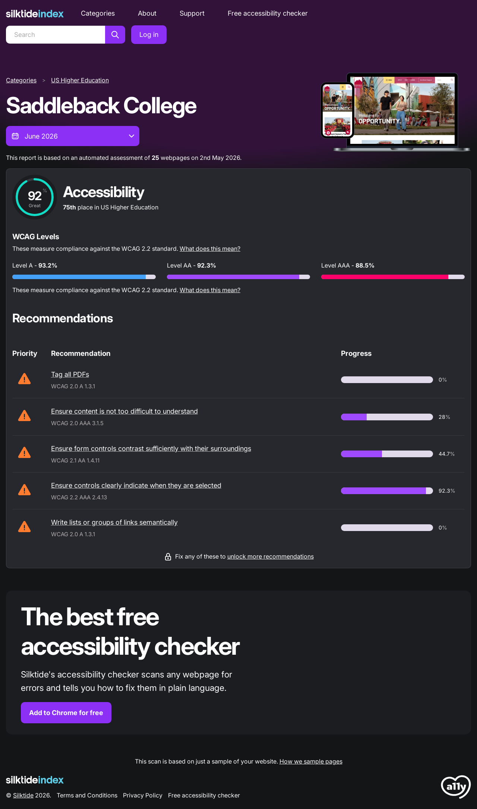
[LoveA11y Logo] (456, 788)
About (147, 13)
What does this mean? (210, 248)
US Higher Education (80, 80)
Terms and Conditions (87, 795)
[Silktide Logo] (35, 780)
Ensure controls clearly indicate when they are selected (136, 485)
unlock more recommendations (270, 556)
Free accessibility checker (268, 13)
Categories (98, 13)
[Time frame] (72, 136)
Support (192, 13)
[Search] (55, 35)
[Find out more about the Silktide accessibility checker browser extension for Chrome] (238, 663)
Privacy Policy (142, 795)
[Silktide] (35, 14)
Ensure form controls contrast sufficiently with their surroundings (151, 448)
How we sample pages (310, 761)
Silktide (23, 795)
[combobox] (72, 136)
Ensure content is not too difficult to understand (124, 411)
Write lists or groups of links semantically (114, 522)
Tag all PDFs (70, 374)
